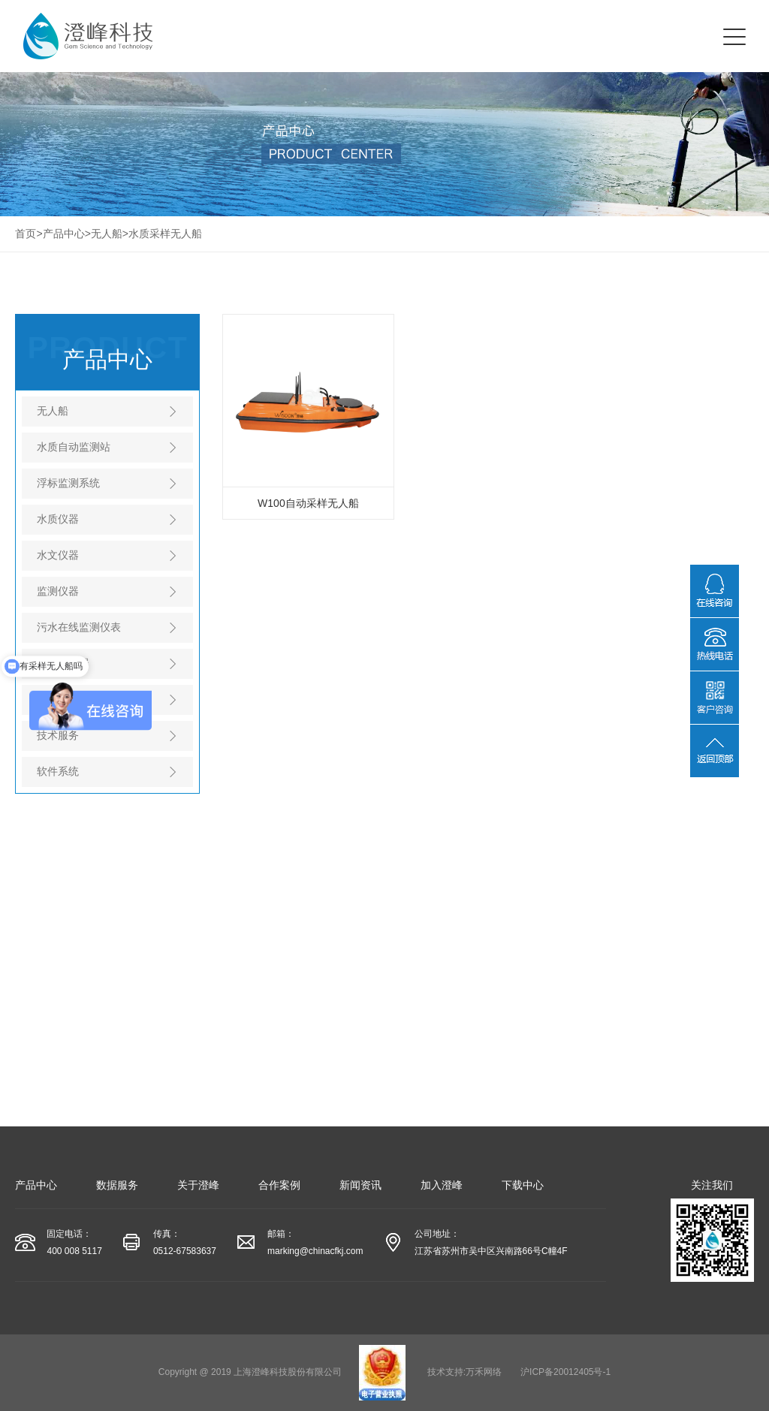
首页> (28, 234)
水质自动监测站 (73, 447)
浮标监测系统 (68, 483)
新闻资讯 (360, 1185)
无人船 (106, 234)
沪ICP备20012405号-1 (565, 1372)
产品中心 (64, 234)
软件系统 (58, 771)
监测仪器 (58, 591)
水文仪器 (58, 555)
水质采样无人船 (165, 234)
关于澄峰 (198, 1185)
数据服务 (117, 1185)
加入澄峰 (442, 1185)
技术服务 (58, 735)
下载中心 (523, 1185)
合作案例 (279, 1185)
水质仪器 (58, 519)
